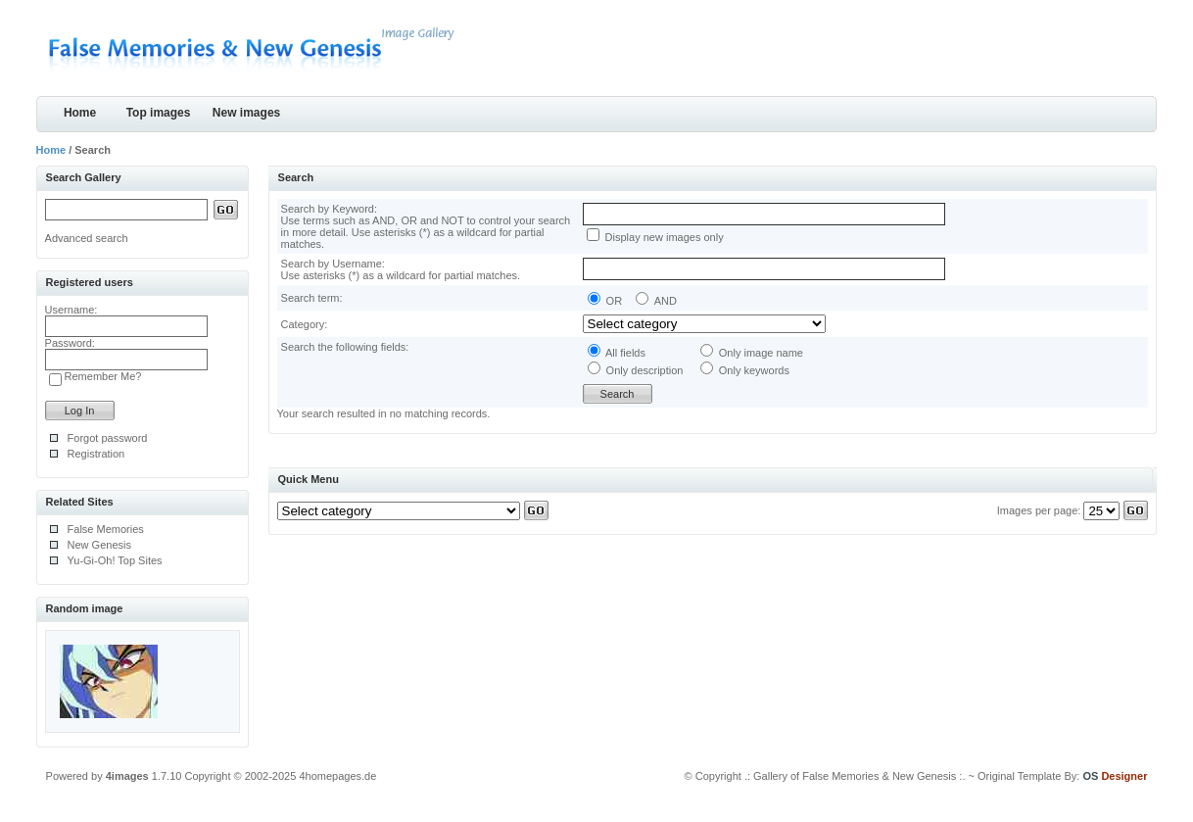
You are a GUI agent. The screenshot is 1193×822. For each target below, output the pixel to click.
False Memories (106, 529)
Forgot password (108, 438)
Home (80, 113)
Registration (96, 453)
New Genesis (99, 545)
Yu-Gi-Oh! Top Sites (115, 560)
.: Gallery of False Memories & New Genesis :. (855, 776)
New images (246, 113)
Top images (158, 113)
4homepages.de (337, 776)
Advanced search (86, 238)
